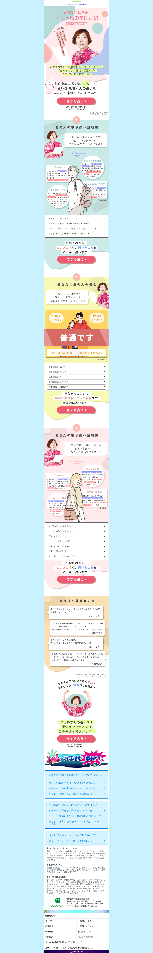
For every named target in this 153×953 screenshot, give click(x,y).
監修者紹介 (50, 916)
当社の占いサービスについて (76, 5)
